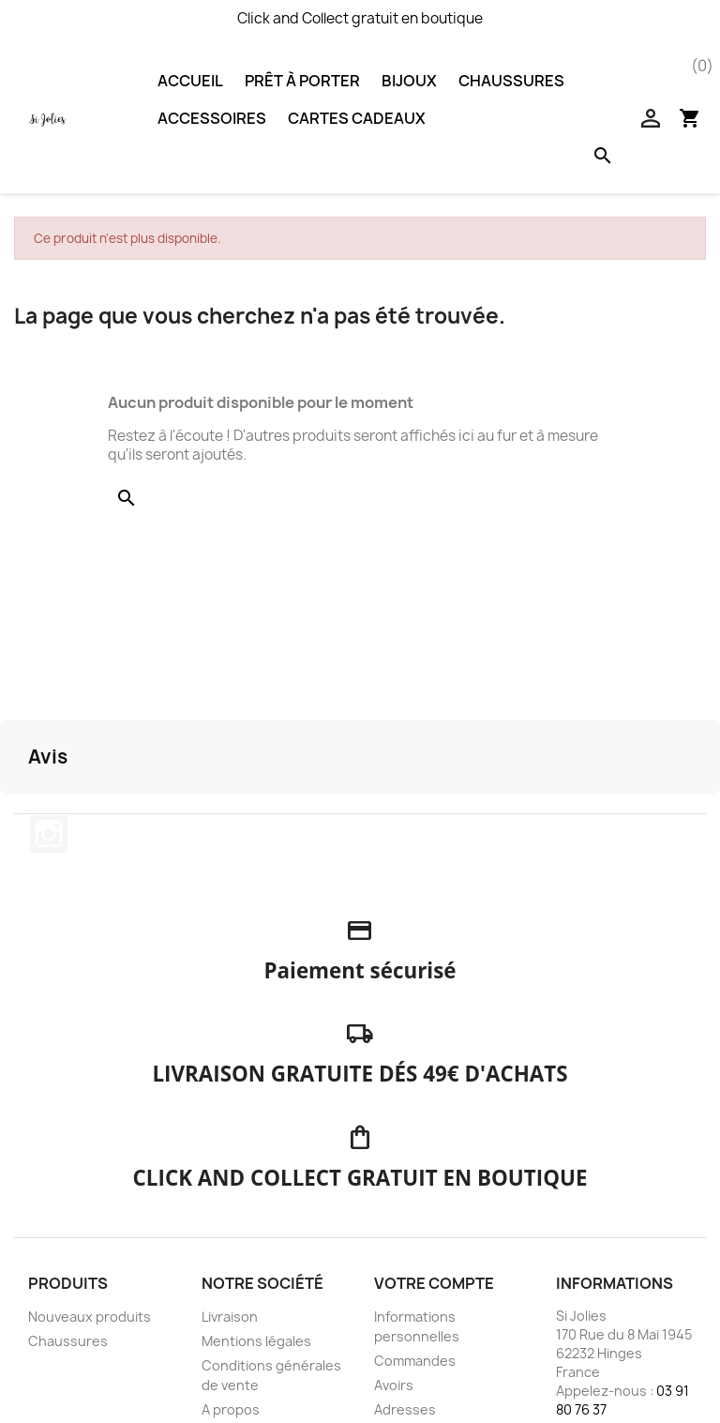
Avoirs (393, 1385)
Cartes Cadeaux (357, 118)
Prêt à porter (302, 80)
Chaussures (511, 80)
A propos (231, 1409)
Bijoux (409, 80)
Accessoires (212, 118)
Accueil (190, 80)
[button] (15, 813)
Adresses (405, 1409)
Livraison (230, 1316)
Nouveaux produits (89, 1316)
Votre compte (434, 1283)
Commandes (415, 1361)
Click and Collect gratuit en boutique (360, 18)
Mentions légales (256, 1341)
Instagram (49, 834)
